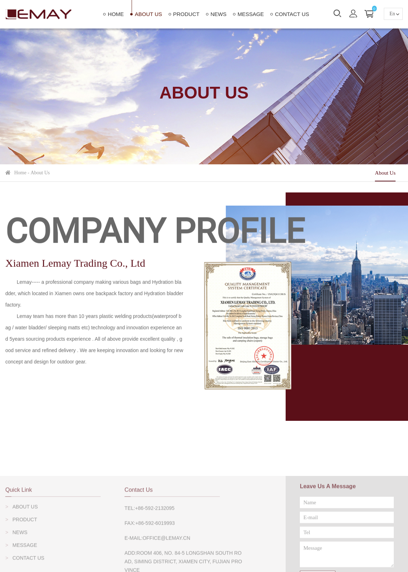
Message (251, 14)
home (116, 14)
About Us (148, 14)
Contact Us (292, 14)
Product (186, 14)
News (219, 14)
